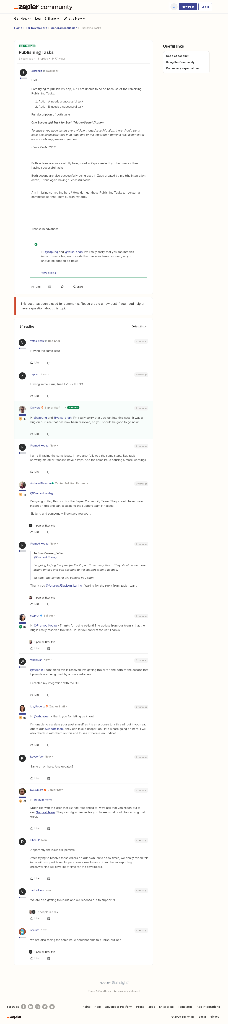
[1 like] (42, 525)
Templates (185, 1006)
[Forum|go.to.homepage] (44, 6)
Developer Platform (118, 1006)
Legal (202, 1016)
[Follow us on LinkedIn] (30, 1006)
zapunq (34, 374)
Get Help (23, 18)
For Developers (36, 28)
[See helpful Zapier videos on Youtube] (52, 1006)
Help (97, 1006)
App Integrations (208, 1006)
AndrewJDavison (40, 483)
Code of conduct (177, 56)
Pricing (85, 1006)
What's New (75, 18)
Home (18, 28)
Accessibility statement (127, 991)
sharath (34, 930)
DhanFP (35, 840)
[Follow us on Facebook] (23, 1006)
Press (140, 1006)
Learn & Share (47, 18)
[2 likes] (43, 912)
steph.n (34, 615)
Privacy (214, 1016)
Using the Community (180, 62)
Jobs (151, 1006)
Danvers (35, 407)
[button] (188, 6)
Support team (54, 729)
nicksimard (36, 790)
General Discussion (64, 28)
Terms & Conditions (99, 991)
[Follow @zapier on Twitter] (45, 1006)
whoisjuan (36, 659)
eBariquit (36, 71)
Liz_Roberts (37, 706)
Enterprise (166, 1006)
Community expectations (183, 68)
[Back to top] (220, 985)
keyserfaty (36, 756)
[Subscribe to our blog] (37, 1006)
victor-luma (37, 890)
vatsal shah (37, 341)
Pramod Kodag (39, 445)
